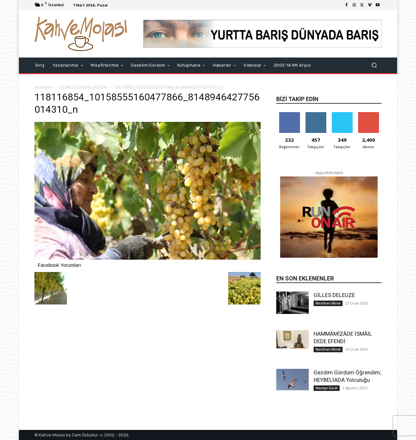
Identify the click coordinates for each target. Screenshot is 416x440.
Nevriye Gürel (327, 388)
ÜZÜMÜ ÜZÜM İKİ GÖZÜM (82, 87)
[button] (374, 65)
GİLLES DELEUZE (334, 295)
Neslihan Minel (328, 303)
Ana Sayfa (43, 87)
